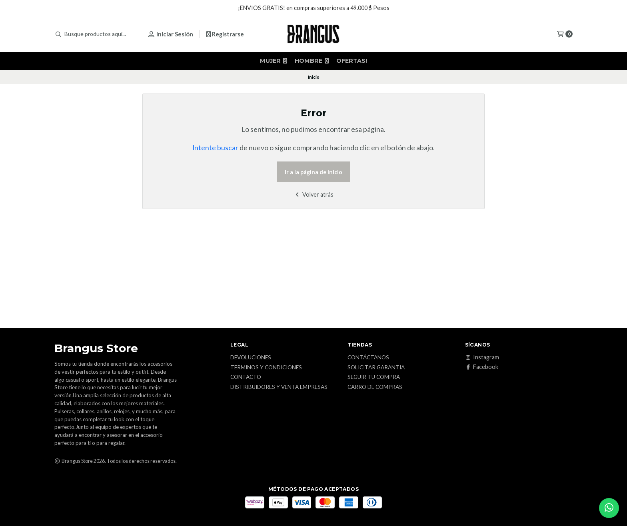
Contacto (245, 377)
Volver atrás (313, 194)
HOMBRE (312, 60)
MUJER (273, 60)
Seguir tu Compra (373, 377)
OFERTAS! (351, 60)
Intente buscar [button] (215, 147)
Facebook (481, 367)
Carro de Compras (374, 387)
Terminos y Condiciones (266, 368)
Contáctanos (368, 358)
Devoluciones (250, 358)
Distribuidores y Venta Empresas (278, 387)
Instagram (482, 357)
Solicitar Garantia (376, 368)
